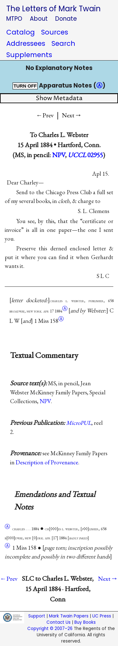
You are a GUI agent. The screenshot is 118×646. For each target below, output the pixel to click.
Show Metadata (59, 98)
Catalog (20, 32)
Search (63, 43)
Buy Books (85, 622)
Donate (66, 18)
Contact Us (58, 622)
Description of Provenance (47, 462)
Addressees (25, 43)
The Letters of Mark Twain (53, 8)
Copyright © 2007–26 (49, 629)
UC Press (101, 616)
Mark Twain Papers (68, 616)
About (39, 18)
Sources (54, 32)
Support (36, 616)
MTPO (14, 18)
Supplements (29, 54)
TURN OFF (25, 85)
